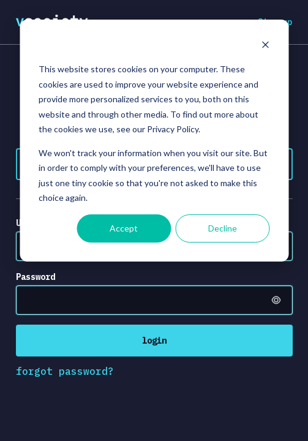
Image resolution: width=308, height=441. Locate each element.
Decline (222, 228)
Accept (124, 228)
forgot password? (65, 371)
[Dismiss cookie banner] (265, 46)
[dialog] (154, 141)
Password (35, 276)
